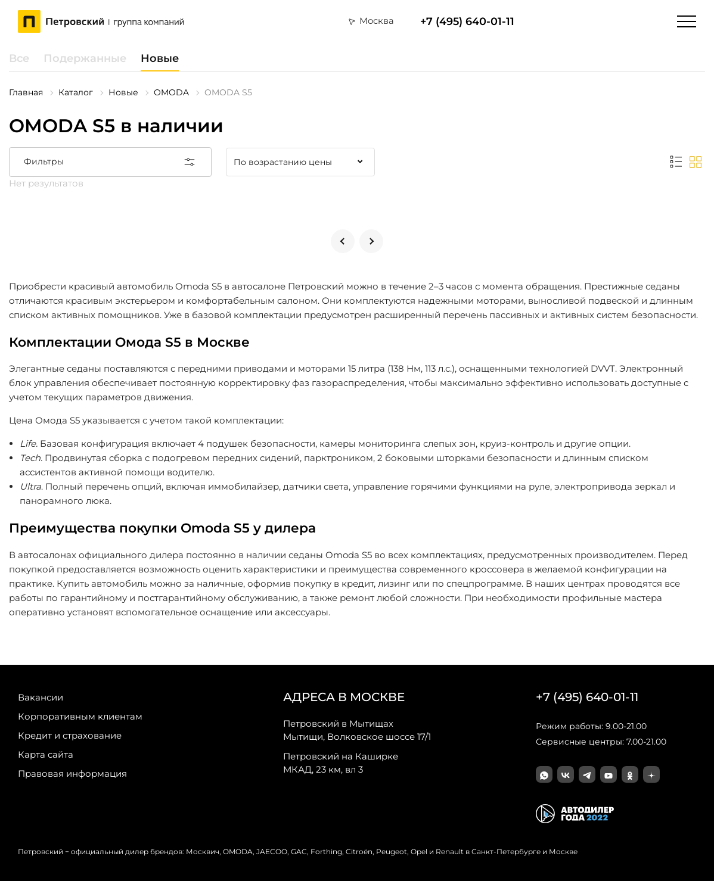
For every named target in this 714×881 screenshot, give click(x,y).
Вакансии (40, 697)
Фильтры (110, 162)
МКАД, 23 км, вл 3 (340, 762)
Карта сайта (45, 754)
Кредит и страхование (70, 735)
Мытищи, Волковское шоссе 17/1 (357, 729)
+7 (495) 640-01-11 (467, 21)
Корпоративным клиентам (80, 716)
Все (19, 58)
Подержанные (85, 58)
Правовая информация (72, 773)
